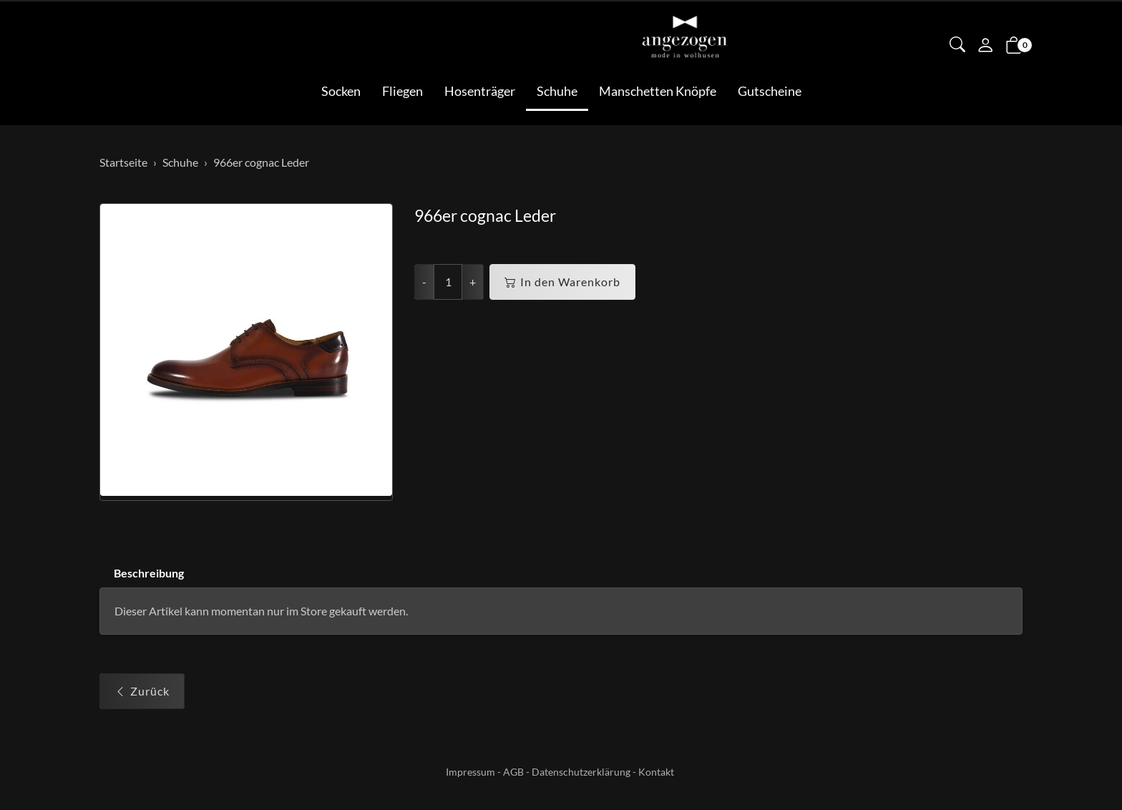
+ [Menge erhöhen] (472, 281)
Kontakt (656, 772)
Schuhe (557, 91)
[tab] (141, 573)
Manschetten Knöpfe (657, 91)
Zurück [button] (142, 692)
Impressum (470, 772)
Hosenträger (479, 91)
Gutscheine (769, 91)
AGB (513, 772)
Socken (341, 91)
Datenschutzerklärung (581, 772)
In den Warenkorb (562, 282)
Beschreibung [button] (149, 573)
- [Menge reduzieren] (424, 281)
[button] (957, 45)
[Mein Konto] (985, 46)
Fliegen (402, 91)
